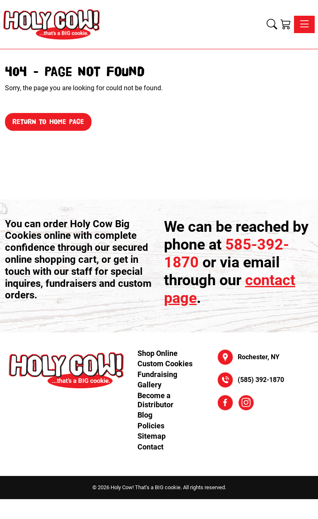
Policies (150, 425)
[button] (272, 24)
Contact (150, 446)
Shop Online (157, 353)
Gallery (149, 384)
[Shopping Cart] (285, 24)
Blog (144, 415)
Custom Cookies (165, 363)
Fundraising (157, 374)
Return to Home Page (48, 121)
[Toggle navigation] (304, 24)
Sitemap (151, 436)
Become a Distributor (155, 400)
